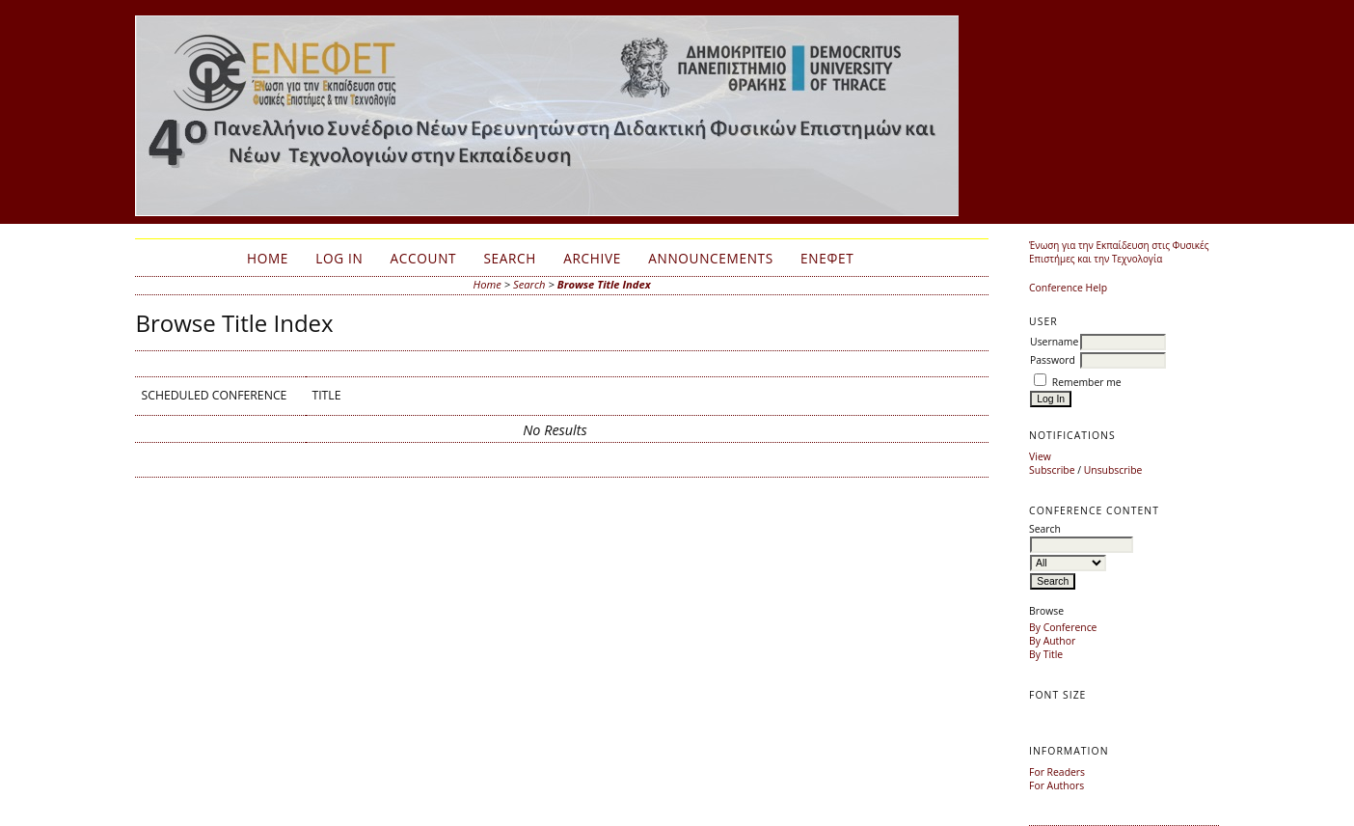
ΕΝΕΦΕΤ (826, 258)
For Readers (1057, 772)
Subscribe (1051, 470)
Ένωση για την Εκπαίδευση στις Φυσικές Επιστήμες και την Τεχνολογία (1118, 251)
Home (267, 258)
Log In (339, 258)
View (1040, 456)
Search (509, 258)
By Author (1052, 640)
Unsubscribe (1113, 470)
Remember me (1087, 382)
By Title (1046, 654)
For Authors (1056, 785)
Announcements (710, 258)
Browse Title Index (604, 284)
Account (424, 258)
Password (1052, 360)
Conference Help (1068, 287)
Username (1054, 341)
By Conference (1063, 627)
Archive (592, 258)
